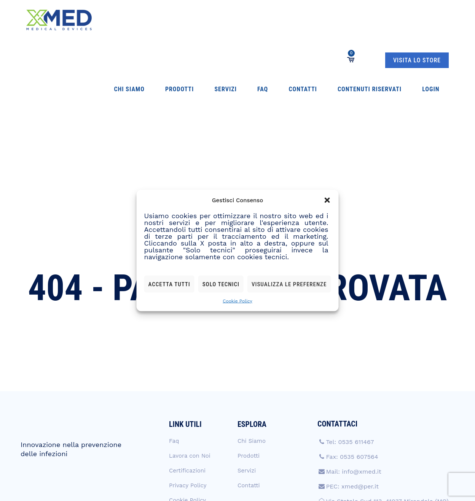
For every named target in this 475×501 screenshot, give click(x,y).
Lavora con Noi (189, 376)
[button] (327, 200)
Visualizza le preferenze (289, 284)
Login (327, 20)
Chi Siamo (115, 20)
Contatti (229, 20)
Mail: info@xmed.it (353, 391)
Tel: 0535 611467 (350, 362)
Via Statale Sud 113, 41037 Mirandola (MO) (387, 421)
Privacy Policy (187, 405)
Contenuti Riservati (281, 20)
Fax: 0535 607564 (352, 377)
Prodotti (150, 20)
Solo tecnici (220, 284)
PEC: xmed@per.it (352, 406)
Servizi (182, 20)
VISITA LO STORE (417, 20)
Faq (204, 20)
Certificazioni (187, 390)
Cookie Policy (237, 301)
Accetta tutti (169, 284)
